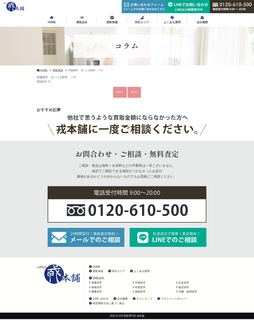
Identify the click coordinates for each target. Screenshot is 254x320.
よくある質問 (140, 272)
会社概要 (121, 299)
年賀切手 (139, 288)
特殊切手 (95, 288)
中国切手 (139, 283)
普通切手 (95, 283)
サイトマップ (142, 299)
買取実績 (96, 272)
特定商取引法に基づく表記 (106, 304)
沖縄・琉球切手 (186, 292)
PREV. (119, 92)
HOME (94, 267)
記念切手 (182, 283)
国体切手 (139, 292)
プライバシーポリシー (172, 299)
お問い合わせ (98, 299)
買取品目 (96, 279)
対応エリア (116, 272)
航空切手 (182, 288)
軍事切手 (95, 292)
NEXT (134, 92)
